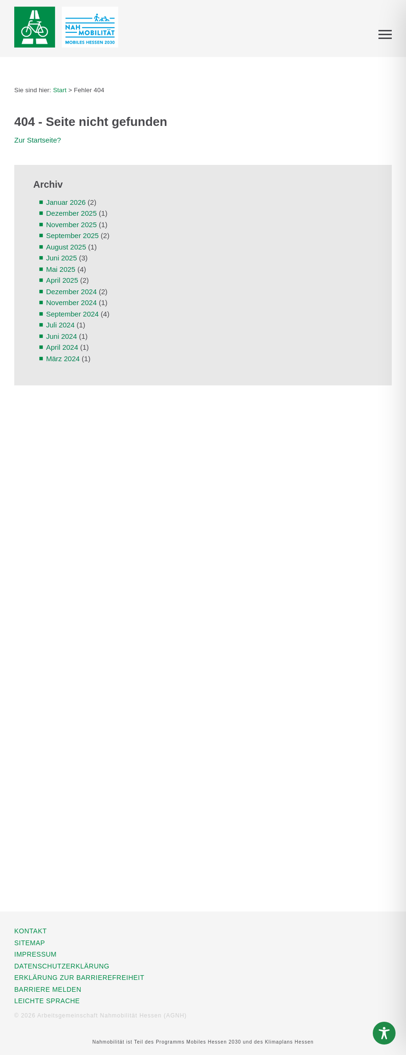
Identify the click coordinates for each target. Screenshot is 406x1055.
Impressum (35, 954)
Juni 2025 (61, 258)
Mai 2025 (61, 269)
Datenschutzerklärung (61, 966)
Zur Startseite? (37, 140)
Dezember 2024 (71, 292)
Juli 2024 (60, 325)
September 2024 (72, 314)
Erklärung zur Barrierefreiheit (79, 977)
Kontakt (30, 931)
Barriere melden (47, 989)
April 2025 (62, 280)
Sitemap (29, 943)
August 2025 (66, 247)
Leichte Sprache (47, 1001)
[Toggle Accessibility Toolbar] (384, 1033)
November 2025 (71, 225)
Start (59, 90)
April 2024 (62, 347)
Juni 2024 (61, 336)
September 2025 (72, 235)
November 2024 (71, 302)
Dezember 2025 (71, 213)
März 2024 (63, 359)
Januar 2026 (65, 202)
